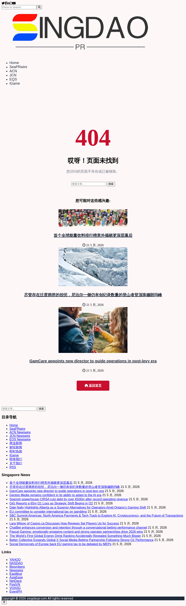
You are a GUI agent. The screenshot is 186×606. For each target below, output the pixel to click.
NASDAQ (16, 563)
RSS (12, 467)
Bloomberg (17, 566)
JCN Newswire (19, 436)
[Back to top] (4, 602)
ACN (13, 71)
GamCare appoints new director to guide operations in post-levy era (93, 361)
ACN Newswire (20, 432)
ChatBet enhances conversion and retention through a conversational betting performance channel (78, 527)
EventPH (15, 591)
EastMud (15, 573)
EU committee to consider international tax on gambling (48, 511)
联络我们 (15, 459)
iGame (14, 83)
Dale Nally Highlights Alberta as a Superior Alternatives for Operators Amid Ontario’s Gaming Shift (77, 507)
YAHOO (15, 559)
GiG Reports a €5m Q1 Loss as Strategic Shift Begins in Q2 (51, 503)
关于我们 (15, 463)
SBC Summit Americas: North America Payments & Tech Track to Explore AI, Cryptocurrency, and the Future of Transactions (96, 515)
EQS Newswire (20, 439)
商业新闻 (15, 443)
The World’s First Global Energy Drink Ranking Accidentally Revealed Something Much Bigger (75, 536)
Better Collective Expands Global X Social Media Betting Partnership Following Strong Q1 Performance (81, 540)
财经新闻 (15, 447)
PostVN (14, 584)
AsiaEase (16, 577)
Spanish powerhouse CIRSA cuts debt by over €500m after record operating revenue (68, 499)
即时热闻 (15, 451)
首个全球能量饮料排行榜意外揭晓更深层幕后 (93, 235)
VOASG (15, 588)
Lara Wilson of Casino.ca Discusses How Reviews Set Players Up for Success (64, 523)
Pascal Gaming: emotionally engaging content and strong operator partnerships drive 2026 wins (76, 531)
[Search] (39, 7)
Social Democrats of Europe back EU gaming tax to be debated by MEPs (60, 544)
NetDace (15, 581)
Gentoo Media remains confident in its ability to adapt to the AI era (55, 495)
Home (14, 63)
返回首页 (93, 385)
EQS (13, 79)
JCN (12, 75)
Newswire (16, 570)
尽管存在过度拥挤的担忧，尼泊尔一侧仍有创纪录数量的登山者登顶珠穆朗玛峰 (93, 295)
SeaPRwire (18, 67)
